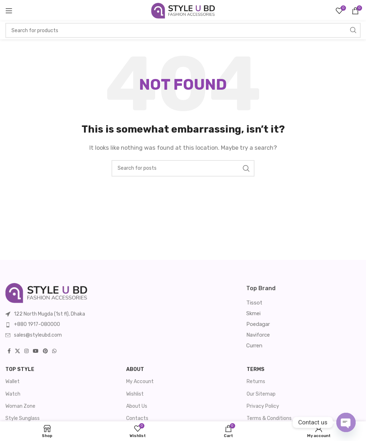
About (135, 369)
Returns (256, 381)
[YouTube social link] (36, 351)
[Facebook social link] (9, 351)
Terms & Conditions (269, 418)
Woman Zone (20, 406)
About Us (136, 406)
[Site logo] (183, 10)
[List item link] (78, 324)
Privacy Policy (263, 406)
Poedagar (258, 324)
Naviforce (258, 335)
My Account (140, 381)
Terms (255, 369)
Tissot (254, 302)
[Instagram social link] (26, 351)
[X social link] (17, 351)
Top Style (19, 369)
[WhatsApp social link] (54, 351)
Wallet (12, 381)
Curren (254, 345)
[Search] (183, 30)
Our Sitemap (261, 394)
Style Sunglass (22, 418)
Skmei (253, 313)
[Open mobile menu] (9, 11)
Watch (12, 394)
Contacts (137, 418)
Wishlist (135, 394)
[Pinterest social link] (45, 351)
